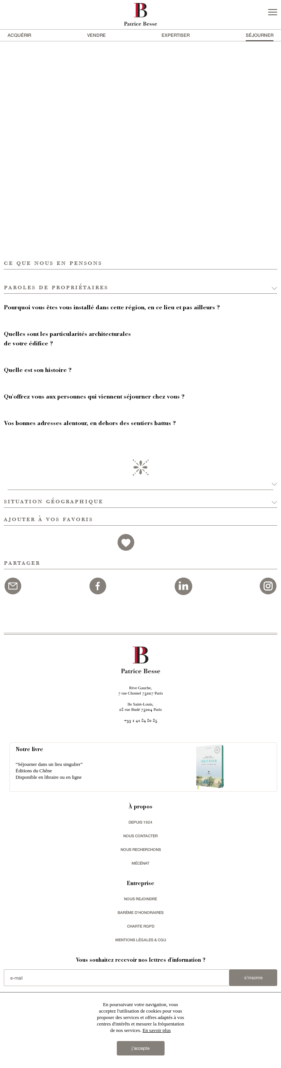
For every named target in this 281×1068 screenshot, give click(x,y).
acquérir (19, 35)
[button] (140, 281)
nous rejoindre (140, 898)
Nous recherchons (141, 849)
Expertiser (176, 35)
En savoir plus (157, 1030)
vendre (96, 35)
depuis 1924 (140, 822)
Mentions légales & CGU (140, 939)
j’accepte (140, 1048)
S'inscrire (253, 977)
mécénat (140, 863)
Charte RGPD (140, 926)
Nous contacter (140, 835)
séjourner (259, 35)
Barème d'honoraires (140, 912)
